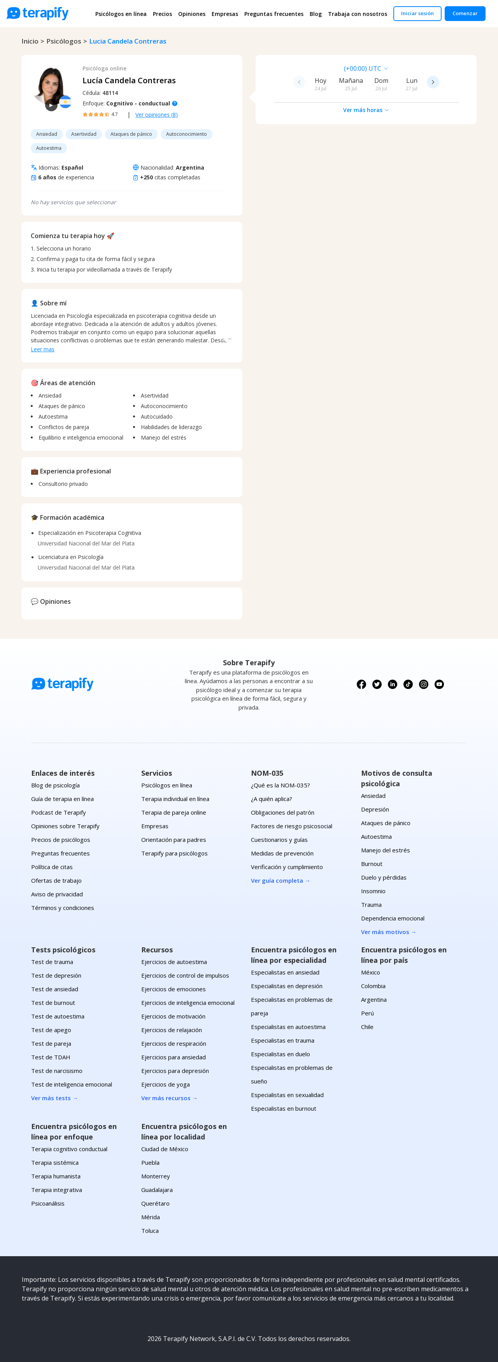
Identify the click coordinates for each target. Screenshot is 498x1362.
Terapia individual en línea (175, 799)
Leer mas (42, 349)
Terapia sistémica (55, 1162)
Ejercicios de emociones (173, 989)
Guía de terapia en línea (62, 799)
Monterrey (155, 1176)
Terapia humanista (56, 1176)
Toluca (150, 1230)
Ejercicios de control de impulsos (185, 975)
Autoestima (376, 836)
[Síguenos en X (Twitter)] (377, 684)
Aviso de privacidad (57, 894)
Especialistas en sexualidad (287, 1095)
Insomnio (373, 891)
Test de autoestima (57, 1016)
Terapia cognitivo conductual (69, 1149)
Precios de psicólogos (60, 839)
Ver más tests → (54, 1098)
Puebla (150, 1162)
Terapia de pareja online (173, 812)
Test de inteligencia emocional (71, 1084)
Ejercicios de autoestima (174, 962)
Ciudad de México (164, 1149)
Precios (162, 14)
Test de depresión (56, 975)
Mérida (150, 1217)
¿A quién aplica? (271, 799)
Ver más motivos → (389, 932)
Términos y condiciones (62, 908)
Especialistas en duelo (280, 1054)
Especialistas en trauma (282, 1040)
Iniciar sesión (417, 13)
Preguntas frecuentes (273, 14)
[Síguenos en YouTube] (439, 684)
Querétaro (155, 1203)
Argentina (374, 999)
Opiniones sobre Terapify (65, 826)
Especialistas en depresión (287, 986)
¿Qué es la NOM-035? (280, 785)
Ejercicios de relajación (171, 1030)
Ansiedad (373, 795)
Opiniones (191, 14)
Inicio (30, 41)
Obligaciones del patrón (282, 812)
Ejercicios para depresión (175, 1071)
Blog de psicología (55, 785)
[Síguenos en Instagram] (423, 684)
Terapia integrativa (56, 1190)
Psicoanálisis (48, 1203)
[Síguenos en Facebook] (361, 684)
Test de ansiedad (54, 989)
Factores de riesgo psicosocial (291, 826)
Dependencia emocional (392, 918)
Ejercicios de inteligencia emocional (188, 1002)
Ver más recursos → (169, 1098)
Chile (367, 1027)
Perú (367, 1013)
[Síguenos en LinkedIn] (392, 684)
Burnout (371, 864)
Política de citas (52, 867)
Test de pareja (51, 1043)
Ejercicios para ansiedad (173, 1057)
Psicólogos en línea (121, 14)
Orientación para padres (173, 839)
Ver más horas (366, 110)
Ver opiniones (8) (156, 114)
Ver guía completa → (280, 880)
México (370, 972)
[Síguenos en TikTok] (408, 684)
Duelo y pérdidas (384, 877)
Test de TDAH (50, 1057)
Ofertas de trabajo (56, 880)
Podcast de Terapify (58, 812)
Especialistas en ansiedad (285, 972)
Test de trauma (52, 962)
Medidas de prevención (282, 853)
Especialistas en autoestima (288, 1027)
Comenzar (465, 13)
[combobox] (312, 68)
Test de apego (51, 1030)
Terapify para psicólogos (174, 853)
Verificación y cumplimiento (287, 867)
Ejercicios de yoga (165, 1084)
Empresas (225, 14)
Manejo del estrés (385, 850)
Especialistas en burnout (283, 1108)
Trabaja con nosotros (357, 14)
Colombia (373, 986)
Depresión (375, 809)
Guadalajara (157, 1190)
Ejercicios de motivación (173, 1016)
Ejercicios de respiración (173, 1043)
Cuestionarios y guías (279, 839)
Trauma (371, 904)
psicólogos (63, 41)
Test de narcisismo (56, 1071)
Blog (316, 14)
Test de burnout (53, 1002)
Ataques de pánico (385, 823)
